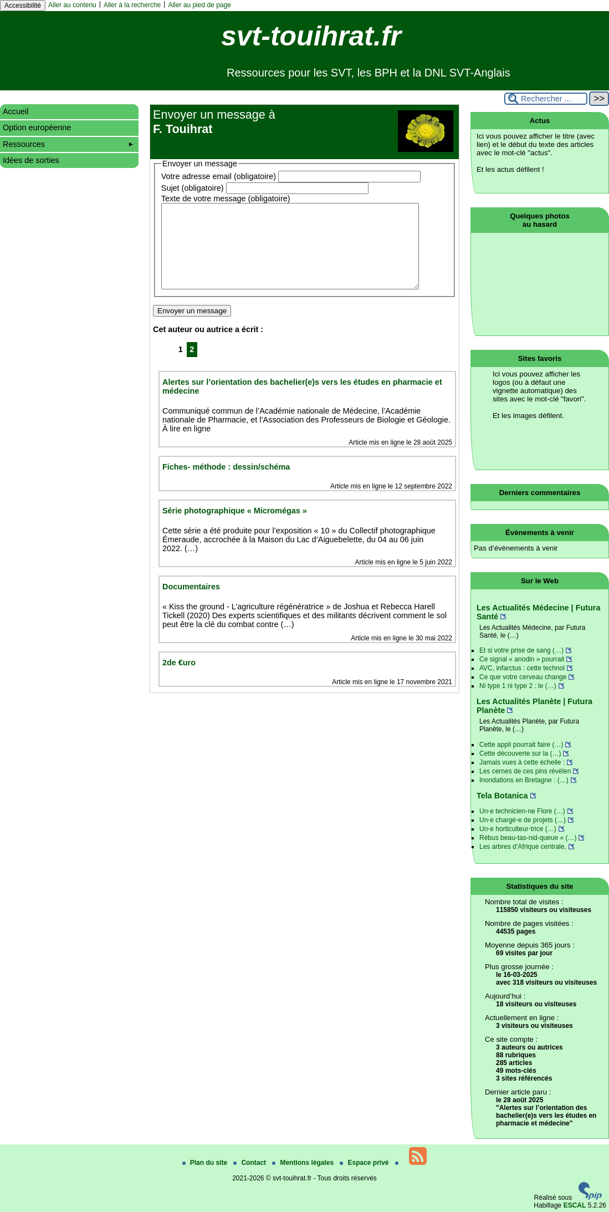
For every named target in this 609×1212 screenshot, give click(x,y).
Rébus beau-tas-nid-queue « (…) (527, 838)
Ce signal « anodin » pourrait (521, 659)
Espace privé (365, 1163)
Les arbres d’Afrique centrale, (522, 847)
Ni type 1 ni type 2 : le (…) (517, 686)
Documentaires (191, 603)
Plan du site (205, 1163)
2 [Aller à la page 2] (192, 365)
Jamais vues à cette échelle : (522, 762)
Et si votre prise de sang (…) (521, 650)
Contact (250, 1163)
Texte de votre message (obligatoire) (225, 198)
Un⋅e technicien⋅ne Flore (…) (522, 811)
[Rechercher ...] (545, 99)
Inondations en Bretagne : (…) (524, 780)
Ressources (68, 144)
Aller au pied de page (199, 5)
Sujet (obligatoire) (192, 188)
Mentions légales (303, 1163)
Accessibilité (22, 5)
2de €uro (179, 679)
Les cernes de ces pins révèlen (525, 771)
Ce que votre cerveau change (522, 677)
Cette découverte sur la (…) (520, 753)
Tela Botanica (502, 795)
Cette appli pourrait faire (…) (521, 744)
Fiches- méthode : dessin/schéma (226, 483)
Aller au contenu (72, 5)
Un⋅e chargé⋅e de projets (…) (522, 820)
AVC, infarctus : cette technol (522, 668)
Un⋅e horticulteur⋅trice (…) (517, 829)
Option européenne (37, 127)
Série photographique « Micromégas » (234, 527)
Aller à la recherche (132, 5)
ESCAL (575, 1205)
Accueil (15, 111)
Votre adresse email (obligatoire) (218, 176)
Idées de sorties (31, 160)
